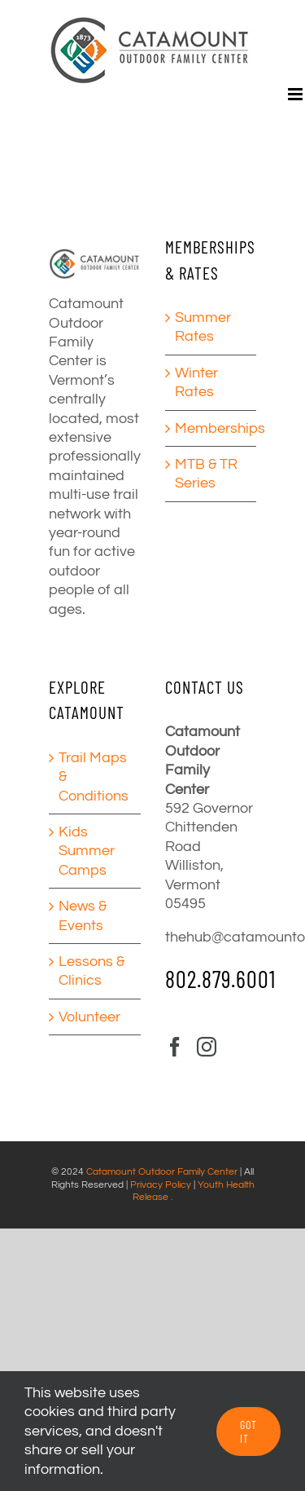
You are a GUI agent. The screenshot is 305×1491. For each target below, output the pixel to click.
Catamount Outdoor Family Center (161, 1172)
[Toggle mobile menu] (296, 94)
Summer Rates (203, 327)
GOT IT (248, 1431)
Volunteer (89, 1017)
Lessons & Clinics (91, 971)
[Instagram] (206, 1046)
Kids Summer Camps (87, 851)
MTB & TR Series (206, 474)
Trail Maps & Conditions (94, 777)
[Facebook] (175, 1046)
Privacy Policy (160, 1185)
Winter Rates (196, 382)
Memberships (212, 428)
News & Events (83, 915)
